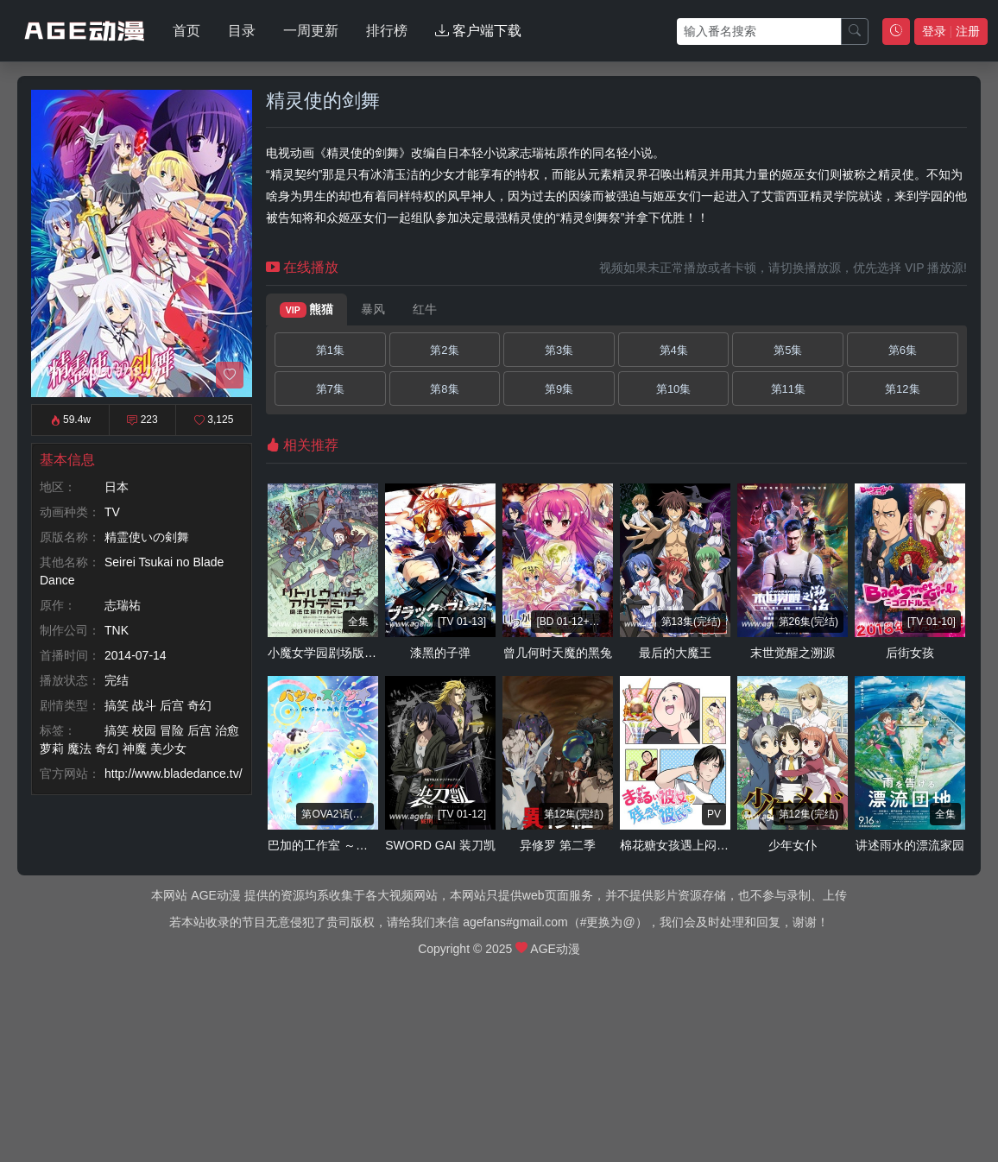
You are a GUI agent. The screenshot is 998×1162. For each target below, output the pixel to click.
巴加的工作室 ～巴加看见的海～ (354, 845)
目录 (242, 30)
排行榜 (386, 30)
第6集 (902, 350)
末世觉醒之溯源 (792, 653)
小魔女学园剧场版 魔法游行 (342, 653)
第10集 (673, 388)
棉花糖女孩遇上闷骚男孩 (686, 845)
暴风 (373, 309)
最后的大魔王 (675, 653)
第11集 (788, 388)
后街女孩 (910, 653)
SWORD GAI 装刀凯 (440, 845)
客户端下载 (478, 30)
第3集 (559, 350)
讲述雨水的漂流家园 (910, 845)
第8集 (444, 388)
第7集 (330, 388)
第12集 (902, 388)
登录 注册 (951, 31)
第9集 (559, 388)
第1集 (330, 350)
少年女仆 (792, 845)
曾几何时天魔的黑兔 (557, 653)
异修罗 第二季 (558, 845)
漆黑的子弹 (440, 653)
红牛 (425, 309)
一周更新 (310, 30)
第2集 (444, 350)
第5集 (788, 350)
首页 (186, 30)
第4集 (674, 350)
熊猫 (306, 310)
